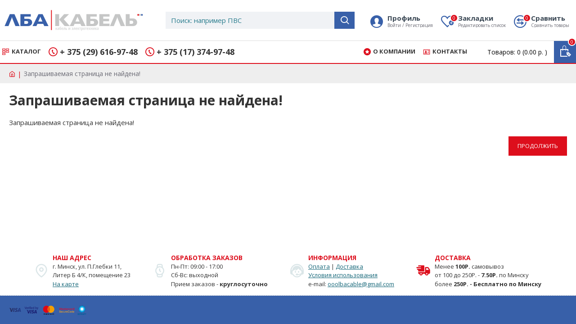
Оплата (319, 266)
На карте (66, 284)
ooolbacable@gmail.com (361, 284)
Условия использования (343, 275)
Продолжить (538, 146)
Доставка (349, 266)
